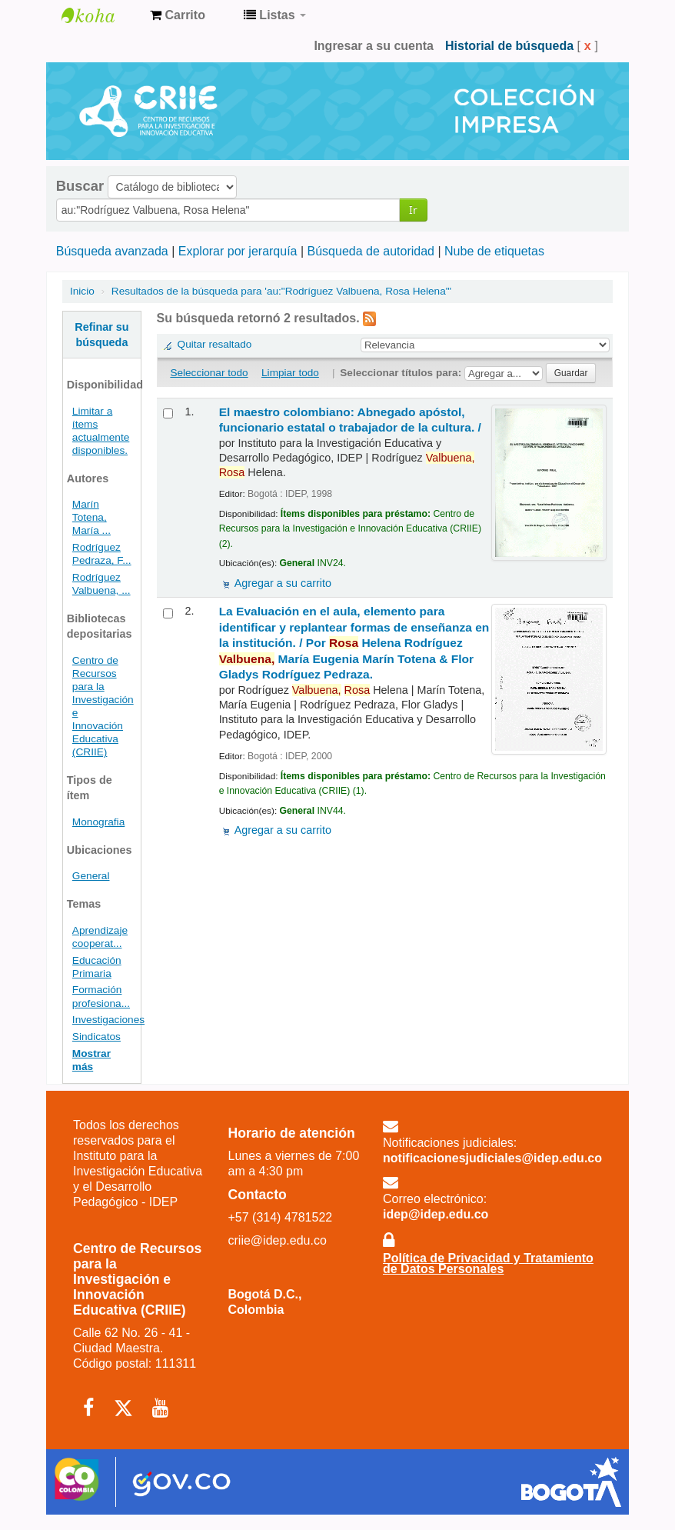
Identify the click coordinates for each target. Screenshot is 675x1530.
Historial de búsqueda (509, 45)
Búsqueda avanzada (112, 251)
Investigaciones (108, 1019)
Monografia (98, 822)
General (91, 876)
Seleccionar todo (209, 372)
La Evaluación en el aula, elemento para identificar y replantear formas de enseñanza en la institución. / (354, 643)
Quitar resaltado (215, 344)
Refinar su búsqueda (101, 334)
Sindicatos (96, 1036)
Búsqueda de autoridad (371, 251)
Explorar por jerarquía (238, 251)
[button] (177, 15)
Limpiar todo (290, 372)
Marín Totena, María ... (91, 517)
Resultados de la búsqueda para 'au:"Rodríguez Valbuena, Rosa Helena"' (281, 291)
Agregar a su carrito (282, 583)
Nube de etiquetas (494, 251)
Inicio (82, 291)
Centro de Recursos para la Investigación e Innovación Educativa (100, 15)
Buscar (80, 186)
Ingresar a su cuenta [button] (374, 45)
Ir (413, 209)
